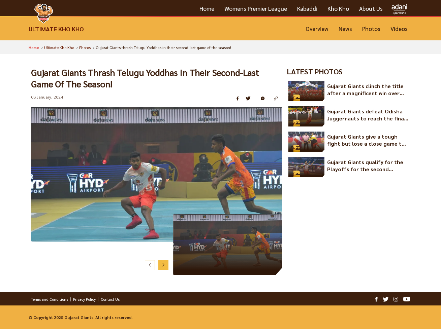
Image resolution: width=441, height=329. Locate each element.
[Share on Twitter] (251, 99)
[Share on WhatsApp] (265, 99)
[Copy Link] (278, 99)
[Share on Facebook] (239, 99)
